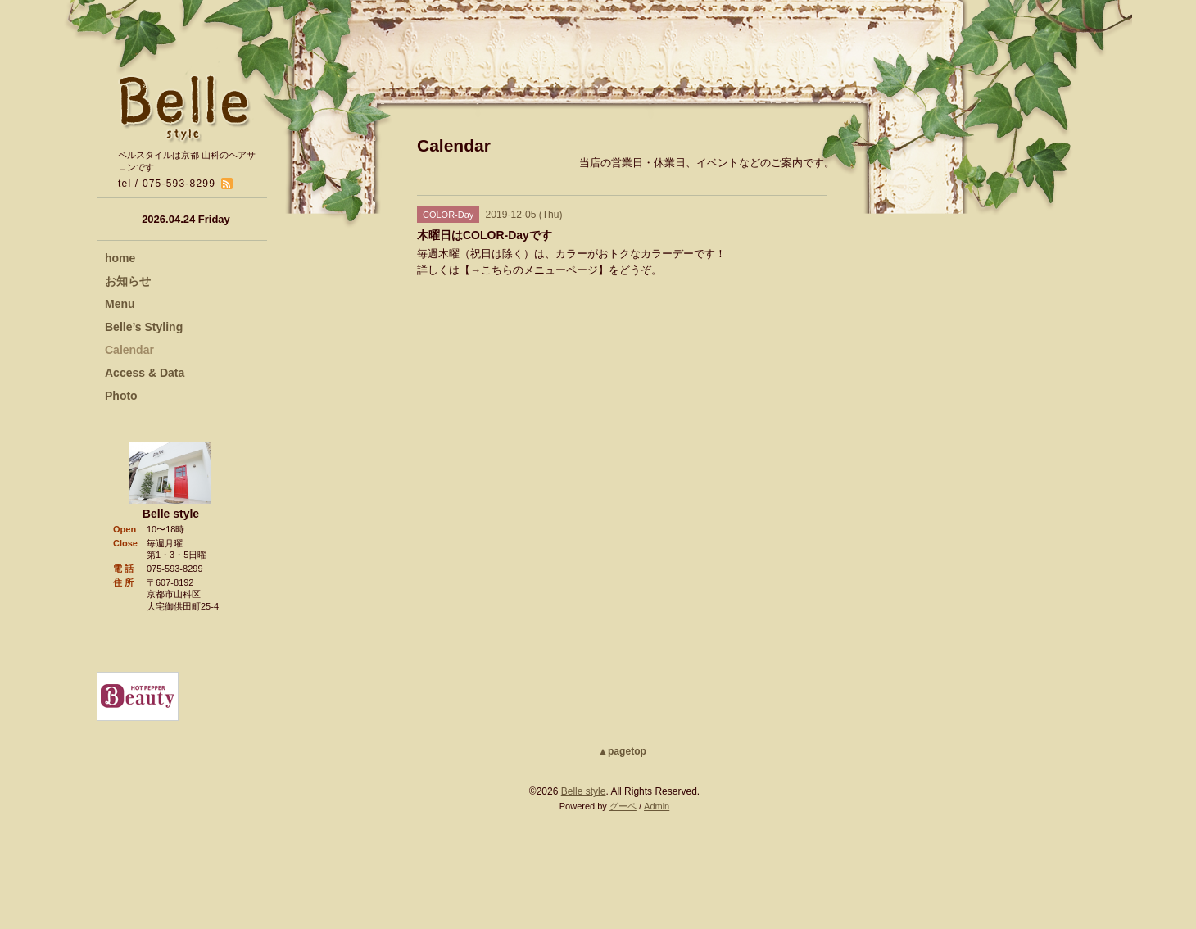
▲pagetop (622, 751)
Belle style (583, 791)
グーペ (623, 806)
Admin (656, 806)
